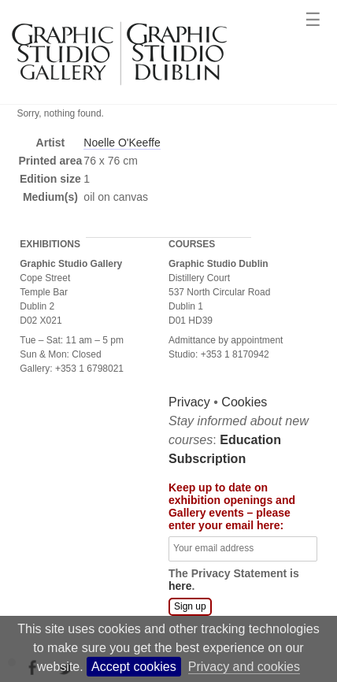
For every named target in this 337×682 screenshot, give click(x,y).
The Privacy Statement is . (85, 614)
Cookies (96, 437)
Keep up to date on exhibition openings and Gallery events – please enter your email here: (83, 541)
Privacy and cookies (244, 666)
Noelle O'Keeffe (121, 142)
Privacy (40, 437)
